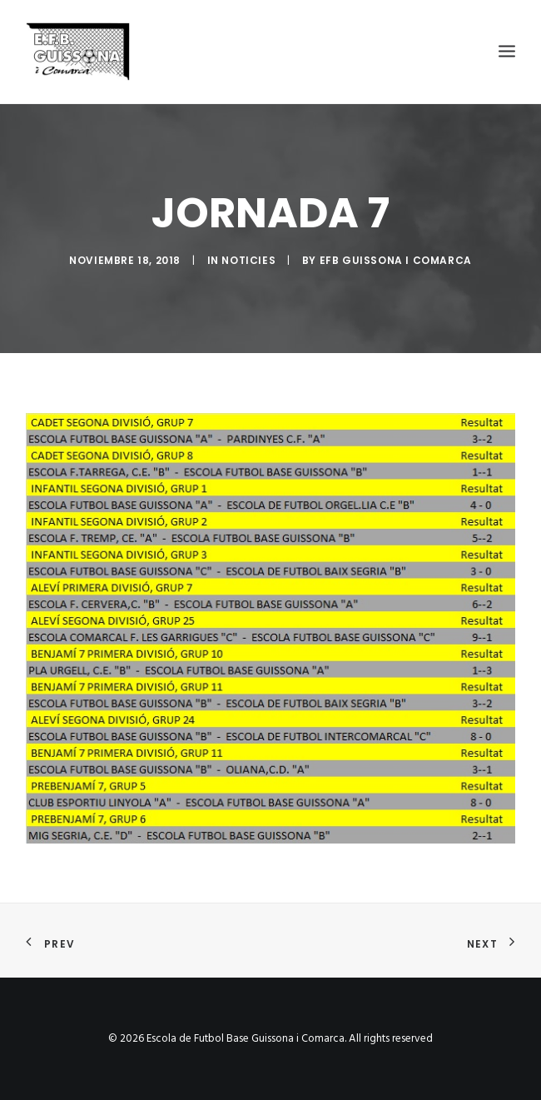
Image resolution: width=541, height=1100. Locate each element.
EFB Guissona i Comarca (396, 260)
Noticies (248, 260)
